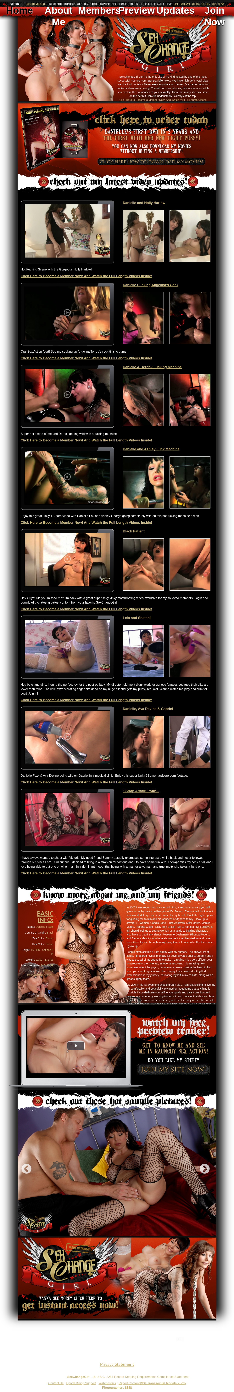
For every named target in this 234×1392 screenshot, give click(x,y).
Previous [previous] (26, 1169)
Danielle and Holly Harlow (144, 203)
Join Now (214, 16)
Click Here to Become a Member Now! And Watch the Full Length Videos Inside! (86, 276)
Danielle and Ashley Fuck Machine (151, 449)
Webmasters (107, 1383)
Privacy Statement (117, 1364)
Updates (175, 10)
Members (97, 10)
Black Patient (134, 531)
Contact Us (56, 1383)
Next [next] (204, 1169)
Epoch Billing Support (81, 1383)
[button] (76, 1045)
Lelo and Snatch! (137, 618)
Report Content (129, 1383)
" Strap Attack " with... (141, 791)
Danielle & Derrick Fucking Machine (152, 367)
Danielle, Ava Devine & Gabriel (148, 709)
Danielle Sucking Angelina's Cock (150, 285)
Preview (136, 10)
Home (19, 10)
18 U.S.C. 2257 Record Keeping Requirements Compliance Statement (140, 1376)
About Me (58, 16)
